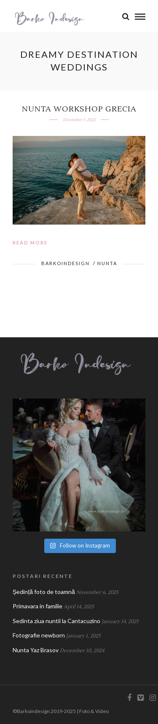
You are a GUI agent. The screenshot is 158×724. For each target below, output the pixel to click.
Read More (30, 242)
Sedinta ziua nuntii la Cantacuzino (56, 620)
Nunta (107, 263)
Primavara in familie (37, 606)
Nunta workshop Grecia (79, 109)
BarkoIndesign (65, 263)
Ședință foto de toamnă (44, 591)
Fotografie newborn (39, 635)
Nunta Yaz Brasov (36, 649)
